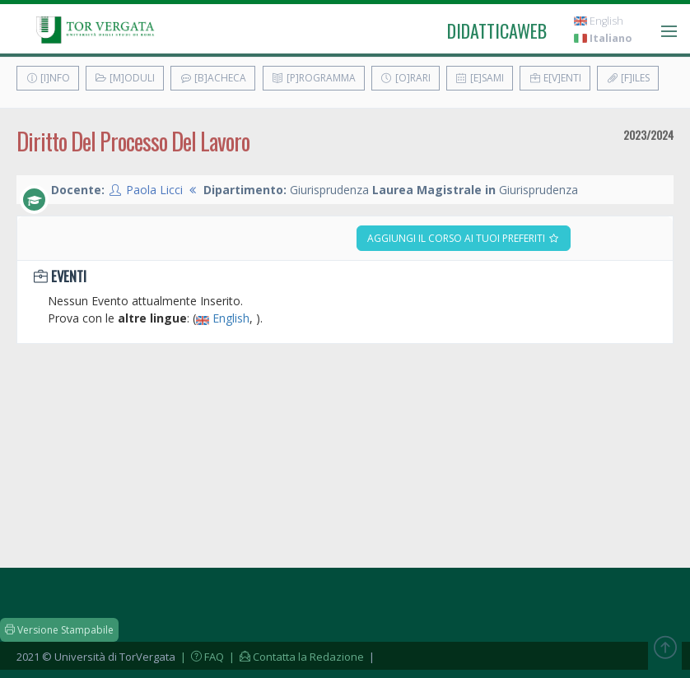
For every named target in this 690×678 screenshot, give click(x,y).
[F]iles (628, 78)
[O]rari (405, 78)
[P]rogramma (314, 78)
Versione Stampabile (59, 630)
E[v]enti (555, 78)
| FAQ (201, 656)
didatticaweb (497, 30)
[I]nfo (48, 78)
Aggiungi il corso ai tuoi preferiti (463, 238)
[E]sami (479, 78)
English (598, 21)
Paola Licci (154, 189)
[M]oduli (125, 78)
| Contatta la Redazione (295, 656)
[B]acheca (212, 78)
